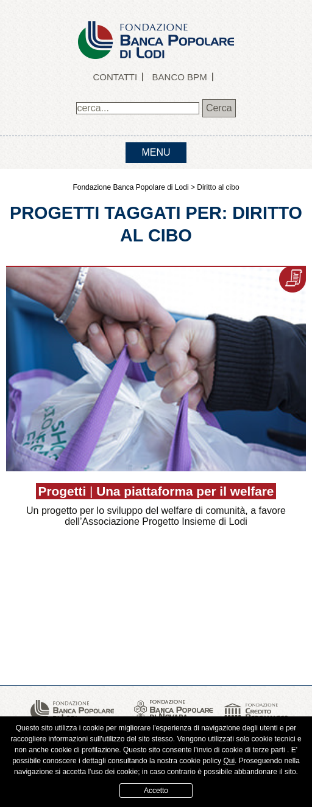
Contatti (115, 77)
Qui (229, 761)
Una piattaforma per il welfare (185, 491)
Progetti (62, 491)
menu (155, 152)
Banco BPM (179, 77)
